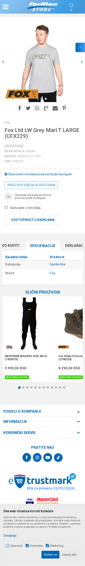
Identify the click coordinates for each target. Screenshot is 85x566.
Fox (52, 273)
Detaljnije (10, 535)
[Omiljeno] (71, 10)
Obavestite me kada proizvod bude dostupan (38, 174)
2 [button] (43, 99)
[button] (15, 7)
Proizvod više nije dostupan (31, 185)
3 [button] (47, 99)
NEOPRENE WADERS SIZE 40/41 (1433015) (26, 358)
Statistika (36, 545)
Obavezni (16, 545)
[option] (42, 62)
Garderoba (14, 146)
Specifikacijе (42, 246)
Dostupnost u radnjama (33, 220)
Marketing (56, 545)
